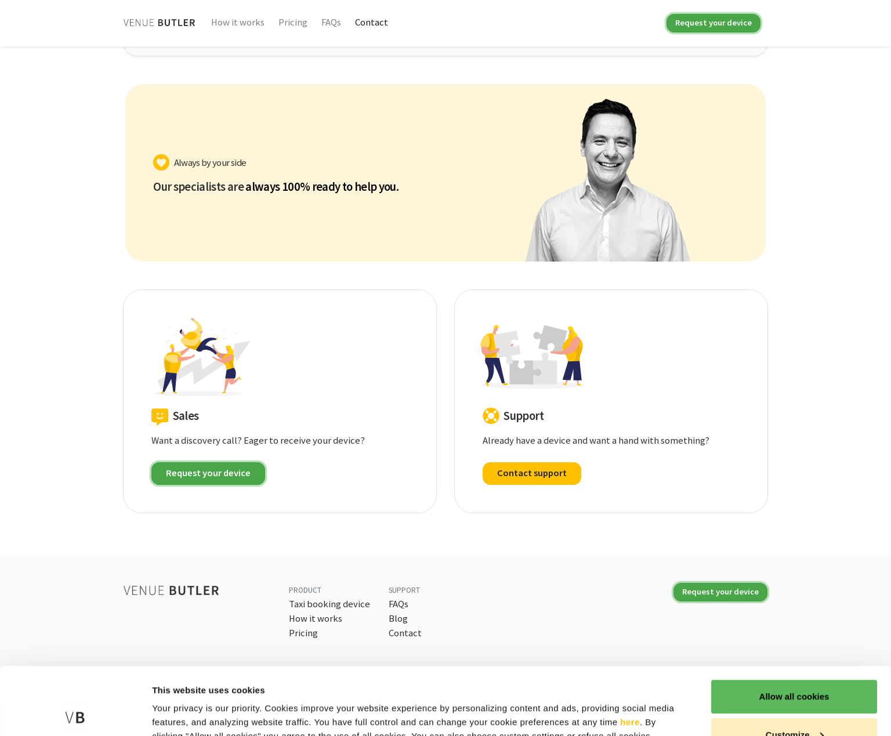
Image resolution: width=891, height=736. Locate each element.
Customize (795, 667)
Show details (179, 700)
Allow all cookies (794, 629)
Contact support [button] (532, 473)
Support (404, 590)
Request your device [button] (208, 473)
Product (305, 590)
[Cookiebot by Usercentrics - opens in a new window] (75, 713)
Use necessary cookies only (794, 705)
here (630, 654)
